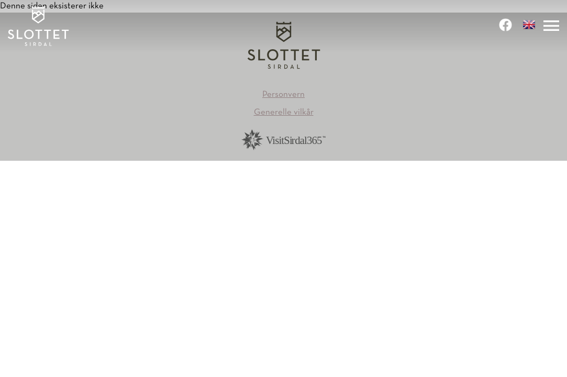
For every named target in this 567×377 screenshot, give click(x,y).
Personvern (283, 94)
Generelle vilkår (284, 112)
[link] (507, 24)
